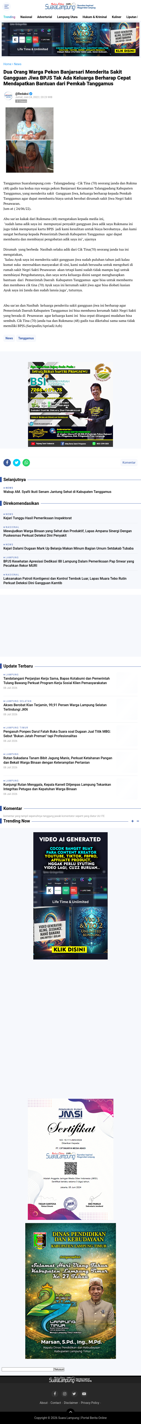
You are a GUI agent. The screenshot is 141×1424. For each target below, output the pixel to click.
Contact (56, 1402)
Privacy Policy (90, 1402)
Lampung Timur (17, 728)
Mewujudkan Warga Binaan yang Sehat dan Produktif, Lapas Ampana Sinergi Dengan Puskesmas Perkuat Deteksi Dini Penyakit (67, 533)
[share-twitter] (16, 462)
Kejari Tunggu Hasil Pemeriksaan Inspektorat (37, 518)
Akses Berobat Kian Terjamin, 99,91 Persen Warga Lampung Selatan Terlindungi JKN (55, 707)
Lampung (12, 674)
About (44, 1402)
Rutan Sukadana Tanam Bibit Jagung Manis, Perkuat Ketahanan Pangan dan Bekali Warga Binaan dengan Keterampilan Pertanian (57, 760)
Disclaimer (71, 1402)
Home (7, 64)
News (9, 338)
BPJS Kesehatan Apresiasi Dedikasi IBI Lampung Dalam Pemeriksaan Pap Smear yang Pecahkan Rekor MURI (68, 563)
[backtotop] (70, 1413)
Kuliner (116, 17)
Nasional (26, 17)
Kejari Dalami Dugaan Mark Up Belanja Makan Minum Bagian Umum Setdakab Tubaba (68, 548)
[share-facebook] (7, 462)
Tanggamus (26, 338)
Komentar (129, 462)
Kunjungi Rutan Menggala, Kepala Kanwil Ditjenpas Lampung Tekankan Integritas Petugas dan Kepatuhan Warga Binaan (57, 787)
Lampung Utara (67, 17)
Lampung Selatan (19, 701)
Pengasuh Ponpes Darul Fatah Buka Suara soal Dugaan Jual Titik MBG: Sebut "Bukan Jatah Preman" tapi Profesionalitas (57, 734)
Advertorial (44, 17)
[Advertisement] (70, 627)
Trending (9, 17)
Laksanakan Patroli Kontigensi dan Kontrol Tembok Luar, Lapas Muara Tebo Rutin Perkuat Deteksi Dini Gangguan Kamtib (65, 581)
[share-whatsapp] (26, 462)
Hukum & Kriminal (95, 17)
